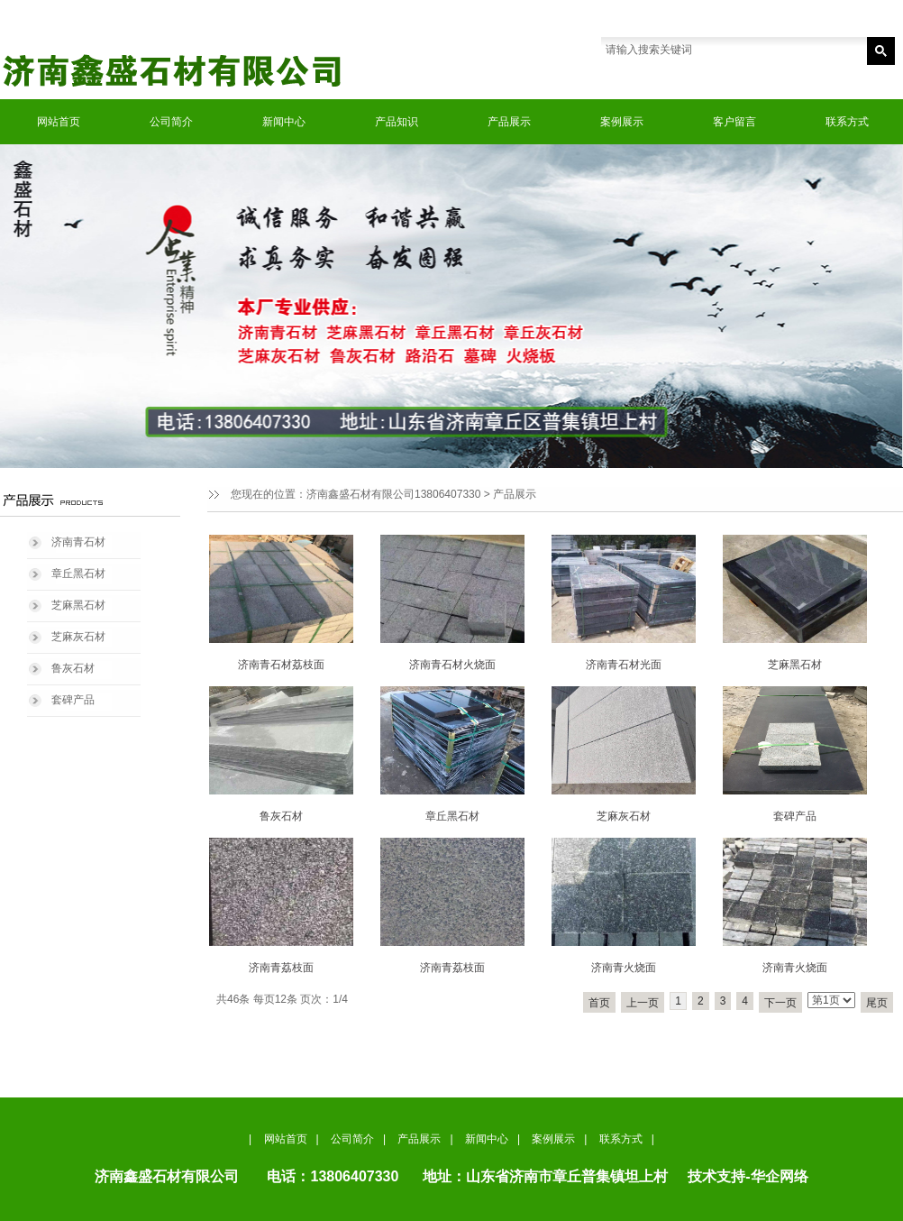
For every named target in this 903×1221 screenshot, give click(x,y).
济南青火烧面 (623, 967)
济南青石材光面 (623, 664)
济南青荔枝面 (281, 967)
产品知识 (396, 121)
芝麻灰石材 (78, 636)
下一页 (780, 1002)
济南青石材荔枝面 (281, 664)
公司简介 (171, 121)
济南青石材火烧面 (452, 664)
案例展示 (621, 121)
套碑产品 (73, 699)
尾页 (877, 1002)
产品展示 (509, 121)
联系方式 (847, 121)
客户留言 (734, 121)
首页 (599, 1002)
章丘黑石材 (78, 573)
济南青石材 (78, 542)
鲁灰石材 (73, 668)
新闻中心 (284, 121)
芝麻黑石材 (78, 605)
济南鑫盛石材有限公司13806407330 (393, 494)
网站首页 (58, 121)
